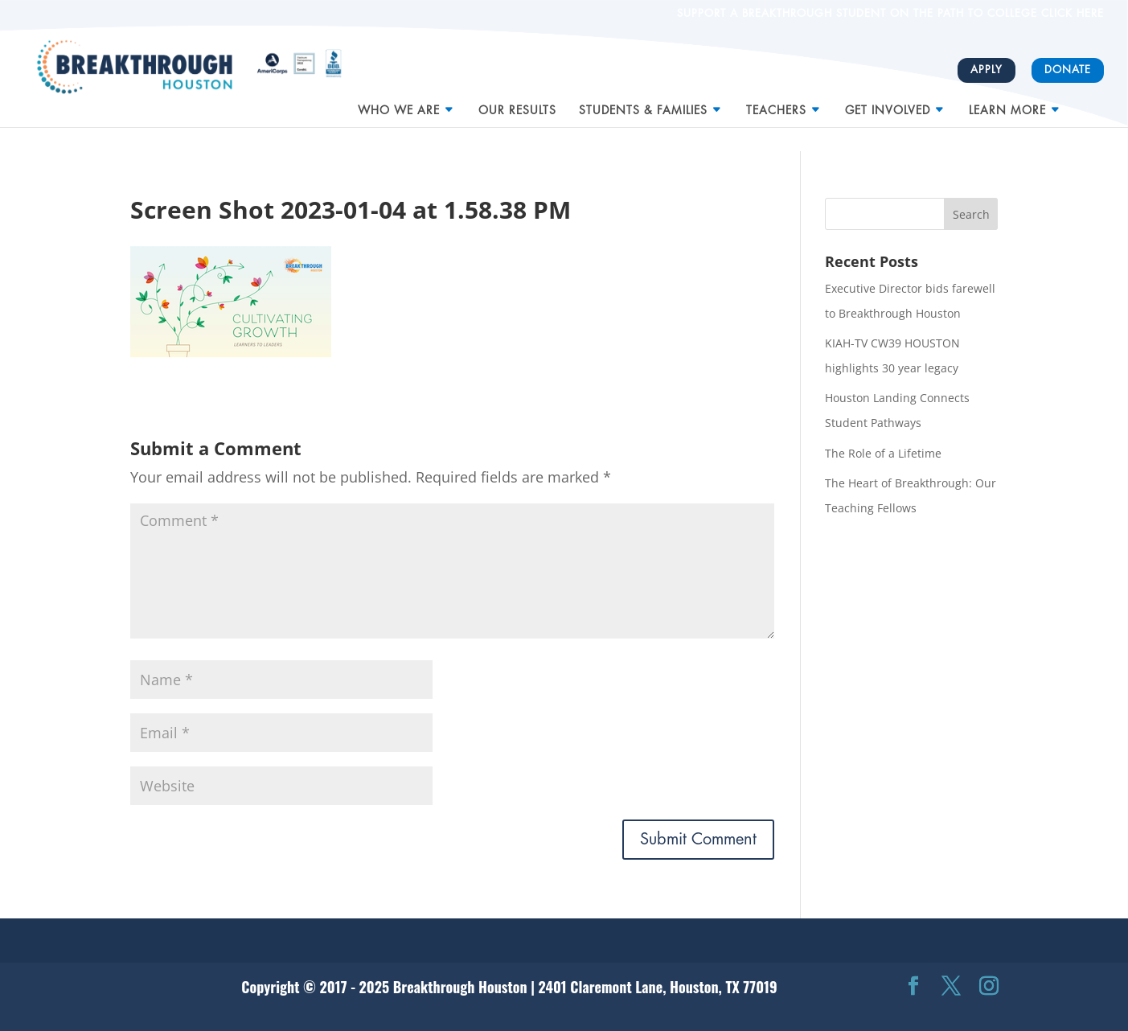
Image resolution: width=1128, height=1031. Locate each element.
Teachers (776, 103)
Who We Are (399, 103)
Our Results (517, 103)
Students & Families (643, 103)
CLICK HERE (1070, 13)
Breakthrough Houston (460, 986)
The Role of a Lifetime (883, 453)
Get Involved (887, 103)
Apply (986, 69)
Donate (1067, 69)
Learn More (1007, 103)
